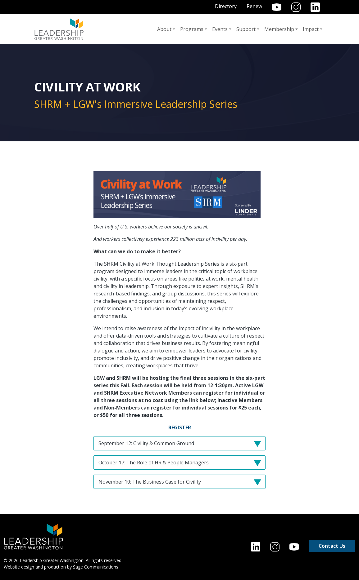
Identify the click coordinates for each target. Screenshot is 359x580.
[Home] (33, 536)
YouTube (276, 7)
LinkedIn (315, 7)
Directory (226, 6)
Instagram (296, 7)
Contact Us (332, 545)
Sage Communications (95, 567)
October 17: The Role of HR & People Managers (181, 464)
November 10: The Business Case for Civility (181, 483)
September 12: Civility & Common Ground (181, 445)
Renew (254, 6)
